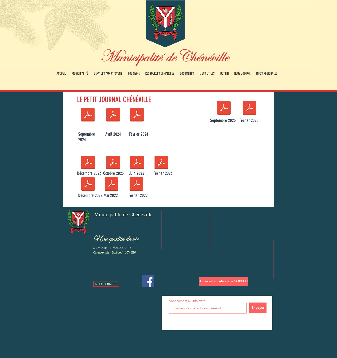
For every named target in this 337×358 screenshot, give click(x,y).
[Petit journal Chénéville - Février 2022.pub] (136, 184)
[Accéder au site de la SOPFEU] (223, 281)
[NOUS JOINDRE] (106, 284)
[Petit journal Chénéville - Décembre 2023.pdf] (88, 163)
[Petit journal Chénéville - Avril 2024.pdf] (113, 115)
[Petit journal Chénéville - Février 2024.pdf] (137, 115)
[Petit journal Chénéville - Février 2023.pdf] (161, 163)
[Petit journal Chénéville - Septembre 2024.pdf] (88, 115)
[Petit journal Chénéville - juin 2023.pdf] (137, 163)
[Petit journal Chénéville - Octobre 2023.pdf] (113, 163)
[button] (80, 73)
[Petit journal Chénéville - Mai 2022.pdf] (111, 184)
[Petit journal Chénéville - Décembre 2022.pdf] (88, 184)
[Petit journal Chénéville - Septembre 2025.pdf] (224, 108)
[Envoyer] (258, 308)
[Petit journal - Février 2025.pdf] (249, 108)
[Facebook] (148, 281)
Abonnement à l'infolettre (187, 300)
